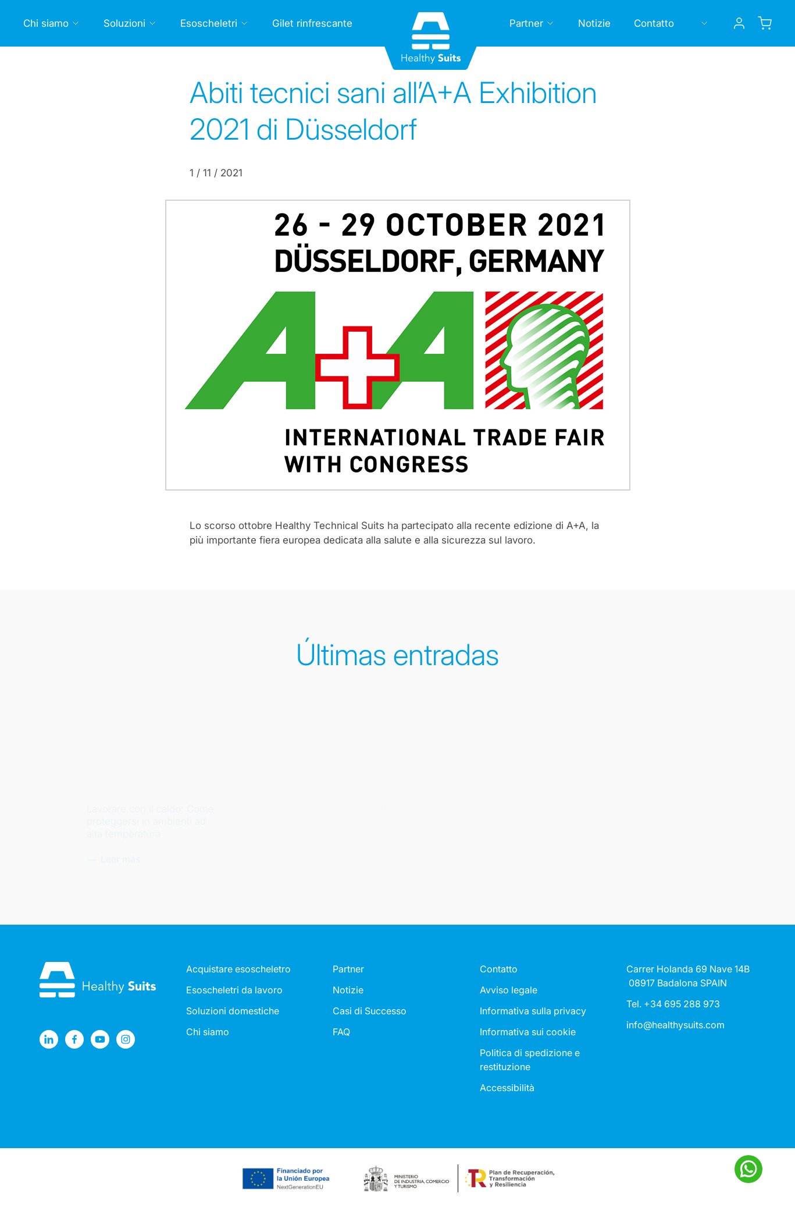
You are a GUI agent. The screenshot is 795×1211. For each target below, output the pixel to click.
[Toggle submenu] (75, 23)
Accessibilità (507, 1087)
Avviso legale (508, 990)
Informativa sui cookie (528, 1032)
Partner (348, 969)
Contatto (499, 969)
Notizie (348, 990)
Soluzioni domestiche (232, 1011)
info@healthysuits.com (675, 1025)
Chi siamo (207, 1032)
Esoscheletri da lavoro (234, 990)
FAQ (341, 1032)
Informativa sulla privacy (533, 1011)
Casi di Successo (370, 1011)
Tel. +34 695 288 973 (673, 1004)
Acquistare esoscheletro (238, 969)
